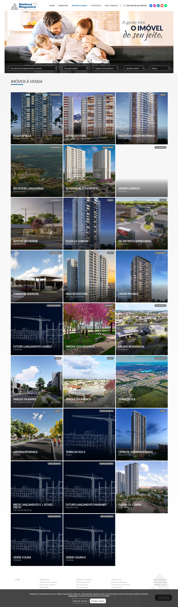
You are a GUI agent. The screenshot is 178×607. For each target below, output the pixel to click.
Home (52, 5)
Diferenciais (44, 587)
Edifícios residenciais (119, 582)
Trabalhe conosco (160, 585)
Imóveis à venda (79, 5)
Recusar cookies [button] (80, 601)
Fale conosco (111, 5)
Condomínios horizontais (120, 585)
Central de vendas (160, 582)
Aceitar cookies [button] (98, 601)
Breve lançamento (83, 582)
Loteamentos (116, 587)
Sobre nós (63, 5)
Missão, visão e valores (48, 582)
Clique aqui (72, 596)
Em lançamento (82, 587)
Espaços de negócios (48, 585)
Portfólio (96, 5)
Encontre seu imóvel (136, 5)
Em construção (82, 585)
